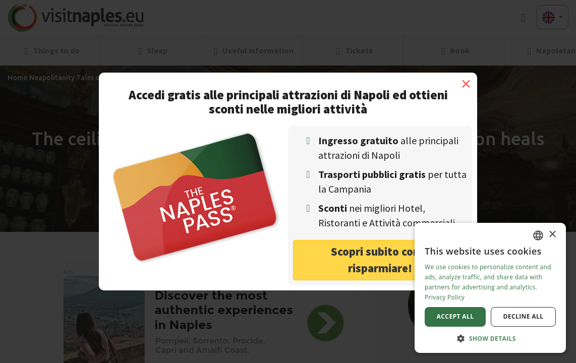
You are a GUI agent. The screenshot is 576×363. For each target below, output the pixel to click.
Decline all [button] (523, 316)
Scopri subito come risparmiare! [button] (380, 259)
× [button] (552, 234)
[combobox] (538, 235)
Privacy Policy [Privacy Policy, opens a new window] (445, 297)
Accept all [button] (455, 316)
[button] (490, 338)
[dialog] (490, 288)
